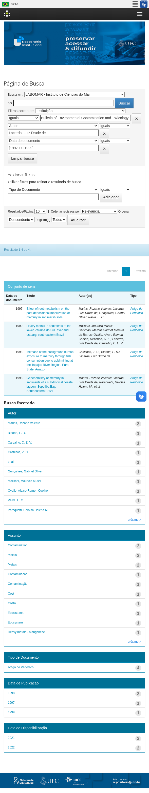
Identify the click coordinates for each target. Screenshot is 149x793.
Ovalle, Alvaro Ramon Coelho (28, 490)
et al (11, 462)
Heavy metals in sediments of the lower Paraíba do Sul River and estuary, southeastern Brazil (49, 330)
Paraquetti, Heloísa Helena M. (28, 510)
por (10, 103)
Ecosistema (16, 613)
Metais (12, 555)
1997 (11, 702)
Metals (12, 564)
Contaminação (17, 584)
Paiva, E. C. (16, 500)
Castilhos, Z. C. (18, 452)
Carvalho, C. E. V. (20, 442)
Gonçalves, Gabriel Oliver (25, 471)
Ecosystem (15, 622)
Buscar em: (15, 94)
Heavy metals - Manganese (26, 632)
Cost (11, 593)
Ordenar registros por (65, 211)
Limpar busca (22, 158)
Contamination (17, 545)
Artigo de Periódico (20, 667)
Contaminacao (17, 574)
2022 (11, 747)
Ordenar (123, 211)
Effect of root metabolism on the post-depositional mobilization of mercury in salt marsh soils (48, 313)
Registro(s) (42, 220)
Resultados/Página (20, 211)
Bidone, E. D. (17, 433)
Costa (12, 603)
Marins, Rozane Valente (24, 423)
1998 (11, 693)
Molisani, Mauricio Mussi (24, 481)
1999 (11, 712)
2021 (11, 738)
